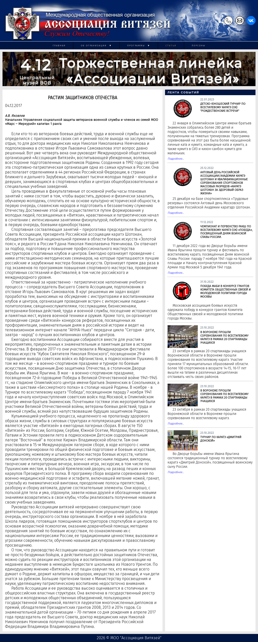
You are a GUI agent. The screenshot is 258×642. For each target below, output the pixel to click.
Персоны (198, 45)
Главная (59, 45)
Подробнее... (176, 158)
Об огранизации (96, 45)
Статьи (171, 45)
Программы (138, 45)
